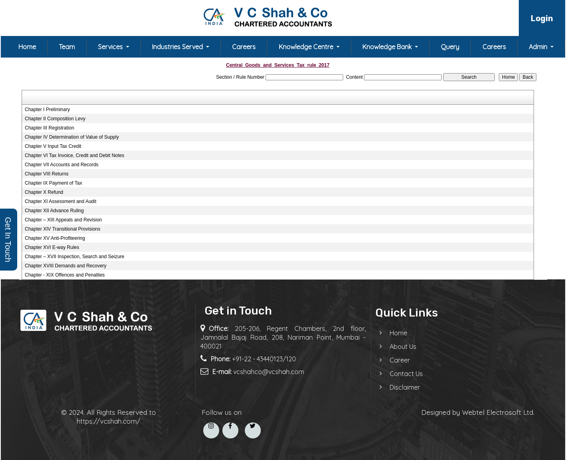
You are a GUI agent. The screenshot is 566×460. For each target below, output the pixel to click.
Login (542, 18)
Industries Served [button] (178, 47)
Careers (244, 47)
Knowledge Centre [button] (307, 47)
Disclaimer (397, 387)
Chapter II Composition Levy (55, 118)
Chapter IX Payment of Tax (53, 183)
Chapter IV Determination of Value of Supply (72, 137)
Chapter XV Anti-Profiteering (55, 238)
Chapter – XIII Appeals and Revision (63, 220)
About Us (395, 346)
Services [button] (111, 47)
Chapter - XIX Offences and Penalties (65, 275)
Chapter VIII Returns (46, 174)
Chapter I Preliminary (47, 109)
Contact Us (399, 374)
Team (67, 47)
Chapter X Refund (44, 192)
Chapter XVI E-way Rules (52, 247)
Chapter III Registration (49, 128)
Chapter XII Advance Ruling (54, 210)
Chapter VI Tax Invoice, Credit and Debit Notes (74, 155)
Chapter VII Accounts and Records (61, 164)
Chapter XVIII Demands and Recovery (65, 266)
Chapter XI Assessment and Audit (60, 201)
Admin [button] (539, 47)
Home (27, 47)
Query (450, 47)
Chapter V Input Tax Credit (53, 146)
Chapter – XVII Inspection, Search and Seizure (74, 256)
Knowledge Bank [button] (387, 47)
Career (392, 360)
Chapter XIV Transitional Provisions (62, 229)
